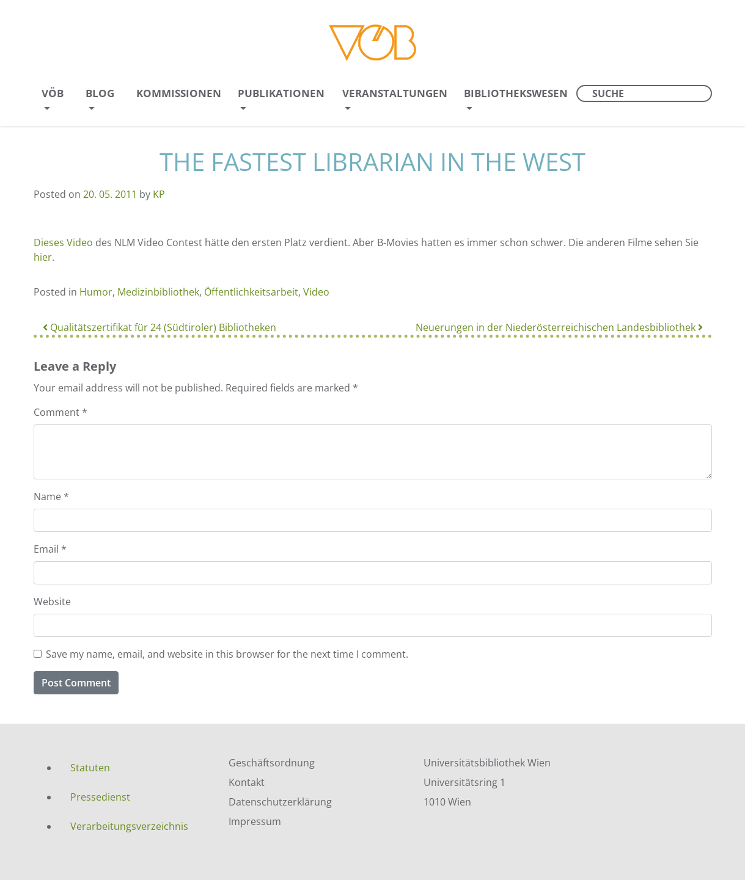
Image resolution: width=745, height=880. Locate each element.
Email (50, 549)
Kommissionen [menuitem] (178, 93)
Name (51, 496)
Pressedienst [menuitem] (100, 797)
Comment (60, 412)
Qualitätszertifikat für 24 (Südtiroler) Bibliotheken (159, 327)
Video (316, 292)
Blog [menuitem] (100, 93)
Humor (95, 292)
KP (159, 194)
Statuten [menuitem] (90, 767)
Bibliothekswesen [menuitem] (516, 93)
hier (43, 257)
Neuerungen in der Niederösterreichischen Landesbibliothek (559, 327)
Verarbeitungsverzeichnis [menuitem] (129, 826)
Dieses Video (63, 242)
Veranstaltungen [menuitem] (394, 93)
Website (52, 601)
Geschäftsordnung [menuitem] (272, 762)
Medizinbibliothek (158, 292)
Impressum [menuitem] (255, 821)
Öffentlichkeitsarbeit (251, 292)
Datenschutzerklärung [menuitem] (280, 802)
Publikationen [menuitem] (281, 93)
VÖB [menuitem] (53, 93)
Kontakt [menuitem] (247, 782)
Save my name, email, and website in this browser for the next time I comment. (227, 654)
